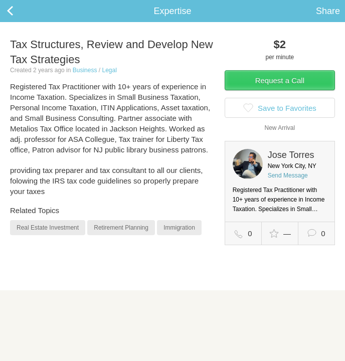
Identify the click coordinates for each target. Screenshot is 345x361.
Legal (109, 70)
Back (20, 11)
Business (85, 70)
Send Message (288, 175)
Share (328, 11)
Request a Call (279, 80)
